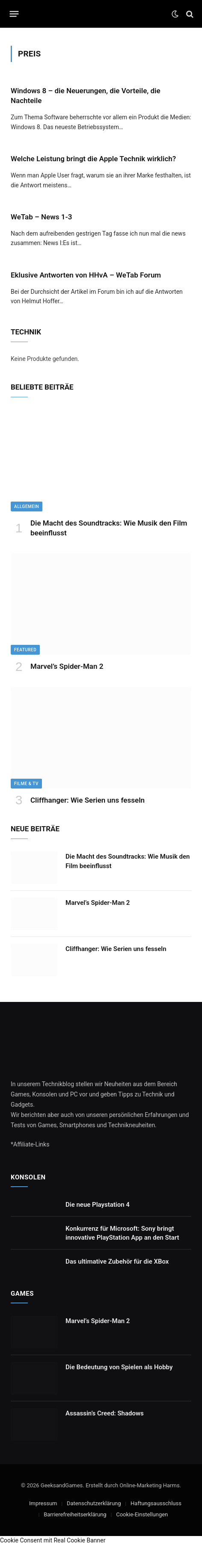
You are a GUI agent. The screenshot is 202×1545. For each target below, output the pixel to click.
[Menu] (14, 14)
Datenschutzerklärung (94, 1503)
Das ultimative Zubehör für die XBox (117, 1261)
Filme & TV (26, 783)
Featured (25, 649)
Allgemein (26, 506)
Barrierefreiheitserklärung (75, 1514)
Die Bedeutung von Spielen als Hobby (118, 1367)
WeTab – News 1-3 (41, 217)
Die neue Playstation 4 (97, 1204)
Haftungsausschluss (156, 1503)
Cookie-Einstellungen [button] (142, 1514)
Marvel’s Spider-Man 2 (66, 666)
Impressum (43, 1503)
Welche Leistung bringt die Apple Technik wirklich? (93, 158)
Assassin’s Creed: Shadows (104, 1413)
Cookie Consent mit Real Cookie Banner (52, 1540)
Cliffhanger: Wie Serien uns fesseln (87, 800)
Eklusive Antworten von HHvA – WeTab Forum (86, 275)
